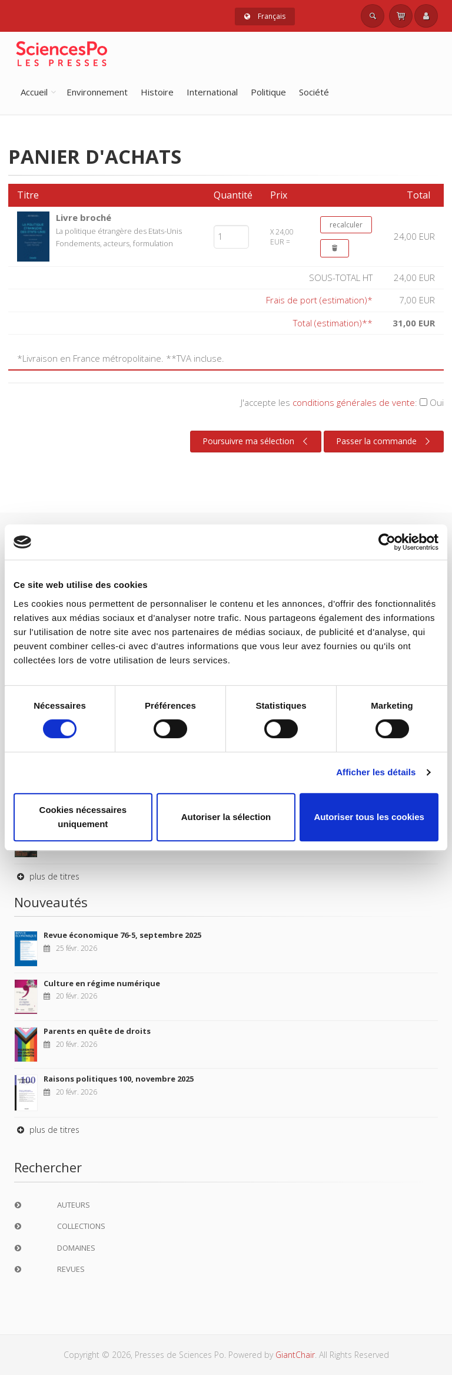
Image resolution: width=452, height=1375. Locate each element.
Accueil (34, 92)
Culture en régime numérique (102, 983)
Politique (268, 92)
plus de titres (46, 876)
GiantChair (295, 1354)
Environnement (97, 92)
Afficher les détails (376, 772)
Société (314, 92)
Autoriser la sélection (226, 817)
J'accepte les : (342, 402)
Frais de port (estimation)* (319, 300)
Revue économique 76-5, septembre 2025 (122, 935)
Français (264, 16)
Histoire (157, 92)
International (212, 92)
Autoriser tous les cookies (369, 817)
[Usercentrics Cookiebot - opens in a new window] (386, 542)
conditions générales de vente (354, 402)
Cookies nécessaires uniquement (83, 817)
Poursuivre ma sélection (256, 441)
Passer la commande (384, 441)
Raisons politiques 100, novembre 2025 (119, 1078)
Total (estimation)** (333, 323)
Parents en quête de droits (97, 1031)
